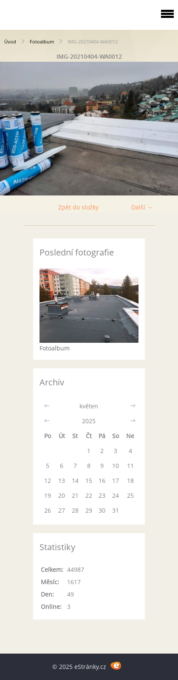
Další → (142, 207)
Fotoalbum (42, 41)
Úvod (10, 41)
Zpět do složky (78, 207)
